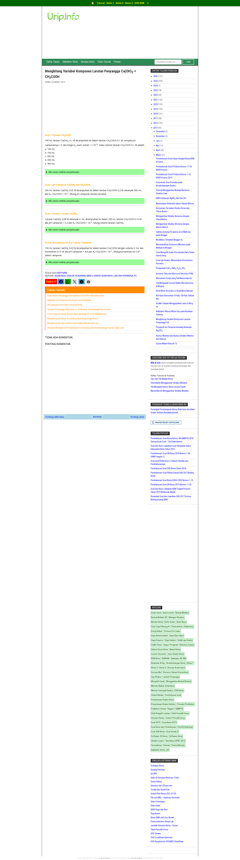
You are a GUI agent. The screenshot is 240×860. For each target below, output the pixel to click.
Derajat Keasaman (76, 276)
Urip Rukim (62, 273)
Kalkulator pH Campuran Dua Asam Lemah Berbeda (69, 300)
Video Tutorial (104, 61)
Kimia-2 (89, 276)
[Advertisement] (143, 35)
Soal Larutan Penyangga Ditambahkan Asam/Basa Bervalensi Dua (75, 295)
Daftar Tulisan (53, 61)
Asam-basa (60, 276)
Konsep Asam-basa (103, 276)
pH (135, 276)
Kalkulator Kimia (70, 61)
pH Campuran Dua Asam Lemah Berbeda (64, 305)
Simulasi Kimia (87, 61)
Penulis (117, 61)
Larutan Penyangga (123, 276)
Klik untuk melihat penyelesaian (63, 172)
